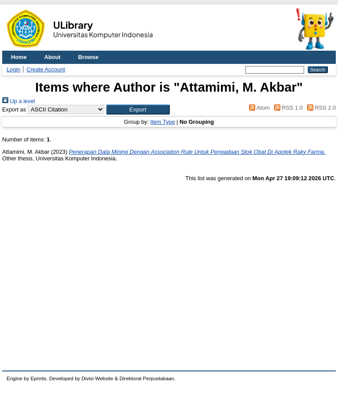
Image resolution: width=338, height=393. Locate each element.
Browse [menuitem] (88, 57)
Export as (14, 109)
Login (13, 69)
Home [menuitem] (19, 57)
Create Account (45, 69)
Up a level (18, 101)
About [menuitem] (52, 57)
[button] (138, 109)
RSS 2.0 (320, 107)
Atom (258, 107)
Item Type (163, 122)
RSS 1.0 (287, 107)
